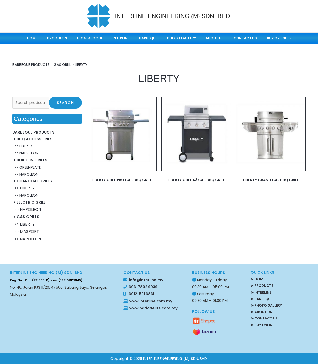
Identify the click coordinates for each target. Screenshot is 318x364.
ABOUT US (203, 38)
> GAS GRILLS (25, 217)
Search (65, 102)
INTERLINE (127, 38)
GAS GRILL (64, 64)
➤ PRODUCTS (262, 285)
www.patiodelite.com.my (153, 308)
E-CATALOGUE (103, 38)
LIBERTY (83, 64)
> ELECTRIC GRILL (28, 202)
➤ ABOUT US (261, 311)
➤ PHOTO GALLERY (267, 305)
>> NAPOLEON (25, 152)
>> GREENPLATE (26, 167)
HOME (57, 38)
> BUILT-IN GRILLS (29, 160)
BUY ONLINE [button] (252, 38)
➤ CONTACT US (264, 318)
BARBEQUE (149, 38)
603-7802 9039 (143, 286)
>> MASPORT (25, 231)
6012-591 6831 (141, 293)
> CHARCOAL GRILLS (32, 180)
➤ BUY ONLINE (262, 324)
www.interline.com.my (150, 300)
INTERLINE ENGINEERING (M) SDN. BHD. (173, 16)
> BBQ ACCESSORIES (32, 138)
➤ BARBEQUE (262, 298)
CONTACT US (227, 38)
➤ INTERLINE (261, 292)
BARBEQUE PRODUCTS (31, 64)
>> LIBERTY (22, 145)
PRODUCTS (76, 38)
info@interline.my (145, 279)
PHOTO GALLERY (175, 38)
